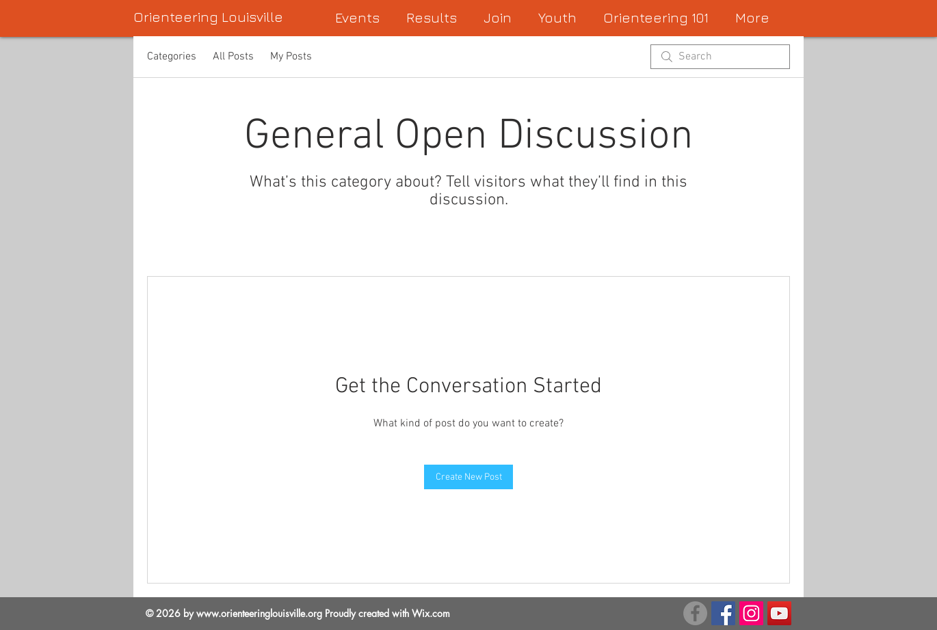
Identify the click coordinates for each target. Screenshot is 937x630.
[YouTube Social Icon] (779, 613)
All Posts (233, 57)
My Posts (291, 57)
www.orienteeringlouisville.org (259, 613)
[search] (720, 56)
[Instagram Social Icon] (751, 613)
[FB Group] (695, 613)
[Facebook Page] (723, 613)
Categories (171, 57)
